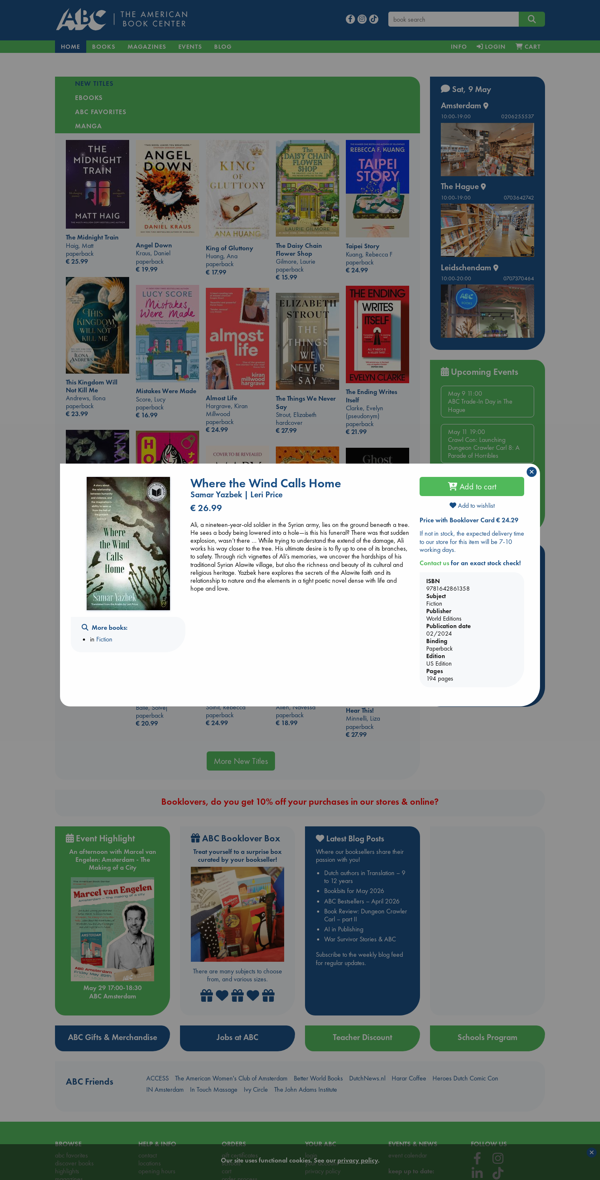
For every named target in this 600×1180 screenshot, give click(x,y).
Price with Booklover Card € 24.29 (469, 520)
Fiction (104, 639)
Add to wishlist (472, 505)
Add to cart (472, 486)
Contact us (434, 563)
